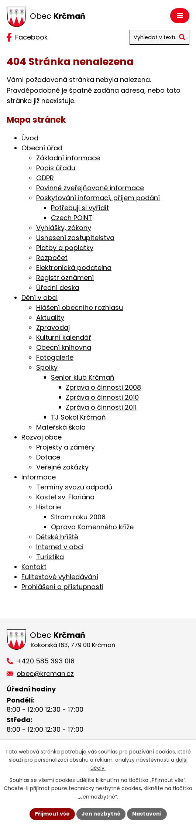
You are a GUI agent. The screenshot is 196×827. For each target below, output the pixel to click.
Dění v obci (39, 297)
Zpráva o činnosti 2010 (102, 397)
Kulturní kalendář (63, 337)
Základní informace (68, 158)
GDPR (45, 177)
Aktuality (50, 317)
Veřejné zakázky (62, 467)
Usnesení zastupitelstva (75, 237)
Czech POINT (71, 217)
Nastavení (147, 813)
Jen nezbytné (101, 813)
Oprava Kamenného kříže (92, 527)
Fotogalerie (54, 357)
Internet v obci (59, 546)
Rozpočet (52, 257)
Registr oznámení (65, 277)
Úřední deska (57, 287)
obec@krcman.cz (45, 673)
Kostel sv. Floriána (65, 497)
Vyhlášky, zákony (63, 227)
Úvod (29, 138)
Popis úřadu (55, 167)
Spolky (47, 367)
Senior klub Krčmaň (82, 377)
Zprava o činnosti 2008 (103, 387)
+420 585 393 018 (46, 661)
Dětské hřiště (57, 536)
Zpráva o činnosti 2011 (101, 407)
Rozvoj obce (41, 437)
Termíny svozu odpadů (74, 487)
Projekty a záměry (65, 447)
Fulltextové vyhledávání (59, 576)
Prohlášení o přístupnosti (62, 586)
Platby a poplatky (64, 247)
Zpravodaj (53, 327)
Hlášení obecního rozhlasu (79, 307)
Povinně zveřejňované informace (90, 187)
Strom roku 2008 (78, 517)
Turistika (50, 556)
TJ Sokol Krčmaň (78, 417)
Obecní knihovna (63, 347)
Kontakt (34, 566)
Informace (38, 477)
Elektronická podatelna (73, 267)
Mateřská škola (61, 427)
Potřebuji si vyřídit (80, 207)
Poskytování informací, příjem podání (98, 197)
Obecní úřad (41, 148)
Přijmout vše (52, 813)
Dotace (48, 457)
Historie (48, 507)
